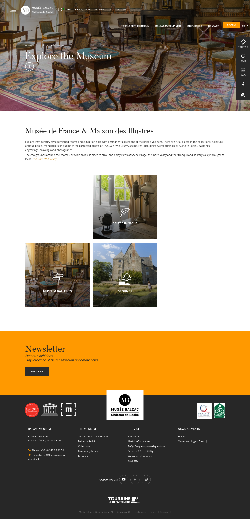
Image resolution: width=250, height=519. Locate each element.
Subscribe (37, 371)
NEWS (243, 74)
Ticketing (243, 47)
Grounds (83, 455)
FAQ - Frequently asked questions (146, 445)
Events (181, 436)
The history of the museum (93, 436)
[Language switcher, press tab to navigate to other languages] (245, 25)
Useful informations (139, 441)
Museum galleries (88, 450)
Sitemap (164, 511)
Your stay (133, 460)
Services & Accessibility (140, 450)
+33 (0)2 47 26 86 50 (52, 449)
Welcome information (140, 455)
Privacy (153, 511)
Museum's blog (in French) (192, 441)
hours (243, 61)
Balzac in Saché (86, 441)
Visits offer (134, 436)
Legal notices (140, 511)
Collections (84, 445)
